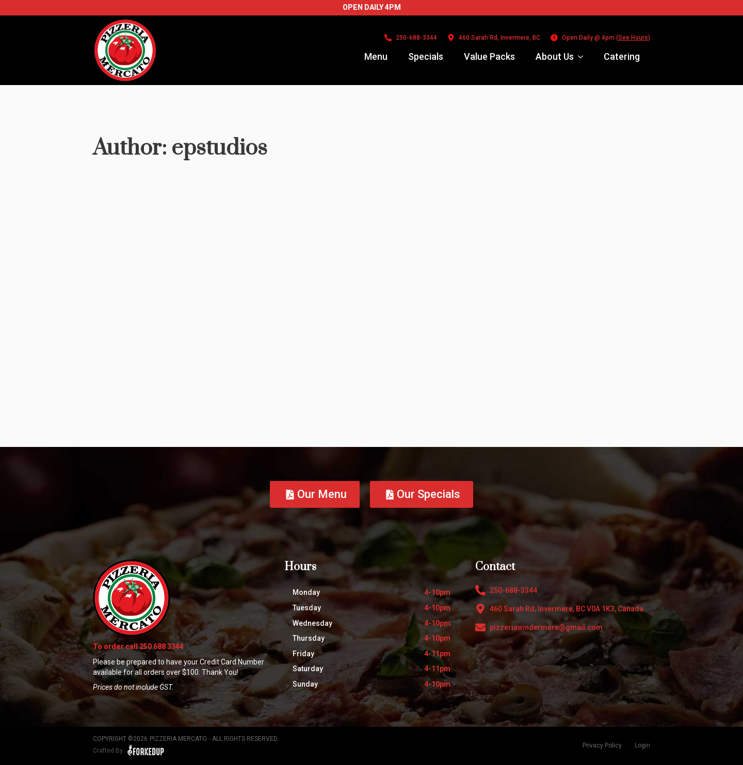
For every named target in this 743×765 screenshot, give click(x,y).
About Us (555, 56)
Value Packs (489, 56)
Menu (375, 56)
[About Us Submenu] (583, 56)
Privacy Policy (602, 745)
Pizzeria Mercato (178, 738)
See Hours (633, 37)
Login (642, 745)
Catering (622, 56)
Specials (425, 56)
